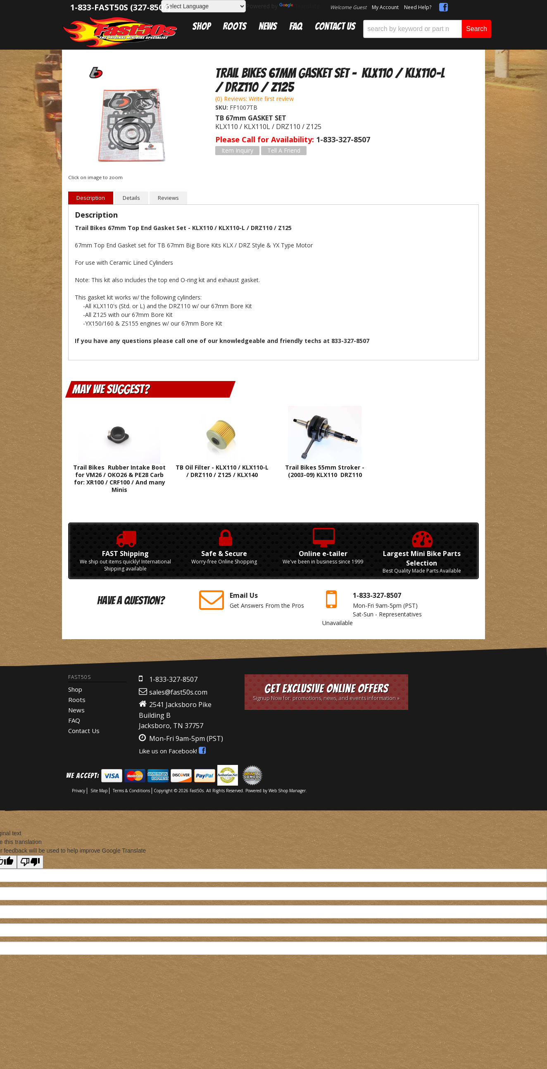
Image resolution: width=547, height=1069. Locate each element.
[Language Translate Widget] (203, 6)
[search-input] (412, 29)
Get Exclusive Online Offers (327, 692)
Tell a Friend (283, 150)
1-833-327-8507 (173, 679)
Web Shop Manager (287, 790)
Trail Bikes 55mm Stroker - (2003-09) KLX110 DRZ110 (324, 471)
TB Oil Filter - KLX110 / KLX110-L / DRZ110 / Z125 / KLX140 (222, 471)
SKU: (222, 107)
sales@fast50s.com (178, 692)
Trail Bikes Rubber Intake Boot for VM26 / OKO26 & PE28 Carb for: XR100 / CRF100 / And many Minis (119, 478)
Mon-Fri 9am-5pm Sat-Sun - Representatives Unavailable (377, 607)
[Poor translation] (30, 862)
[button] (427, 29)
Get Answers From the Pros (254, 599)
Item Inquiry (237, 150)
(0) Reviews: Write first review (254, 99)
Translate (299, 6)
